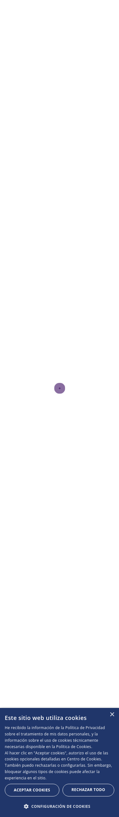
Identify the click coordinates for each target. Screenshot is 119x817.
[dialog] (59, 762)
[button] (59, 806)
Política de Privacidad (85, 727)
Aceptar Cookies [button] (32, 790)
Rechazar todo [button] (88, 789)
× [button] (111, 714)
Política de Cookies (73, 746)
